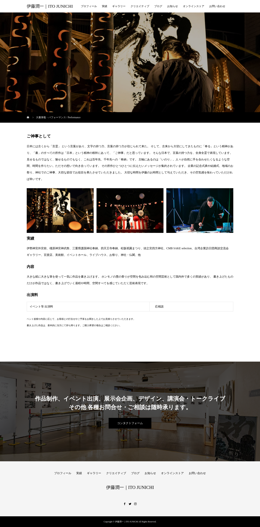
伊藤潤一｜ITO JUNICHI (50, 6)
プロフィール (89, 6)
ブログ (158, 6)
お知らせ (172, 6)
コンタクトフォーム (130, 423)
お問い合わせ (217, 6)
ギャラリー (119, 6)
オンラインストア (193, 6)
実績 (104, 6)
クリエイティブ (140, 6)
